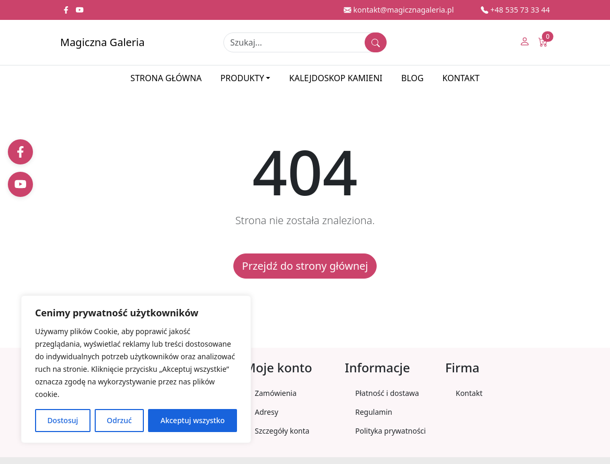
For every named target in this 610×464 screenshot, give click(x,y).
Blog (412, 78)
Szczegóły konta (282, 431)
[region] (136, 369)
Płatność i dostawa (387, 393)
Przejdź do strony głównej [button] (305, 266)
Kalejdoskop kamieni (335, 78)
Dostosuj (62, 420)
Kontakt (461, 78)
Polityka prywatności (390, 431)
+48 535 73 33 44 (515, 10)
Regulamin (373, 412)
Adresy (266, 412)
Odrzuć (119, 420)
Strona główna (165, 78)
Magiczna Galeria (102, 42)
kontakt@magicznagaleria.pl (399, 10)
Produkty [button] (242, 78)
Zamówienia (276, 393)
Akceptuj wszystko (193, 420)
